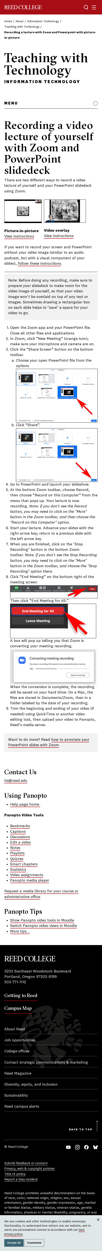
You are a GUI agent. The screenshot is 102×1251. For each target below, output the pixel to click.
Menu (11, 103)
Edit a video (20, 842)
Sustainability (16, 1095)
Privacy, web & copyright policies (29, 1168)
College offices (16, 1051)
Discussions (20, 837)
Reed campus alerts (21, 1106)
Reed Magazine (17, 1073)
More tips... (20, 931)
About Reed (14, 1029)
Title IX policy (15, 1174)
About (19, 21)
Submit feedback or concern (26, 1163)
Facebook (86, 1147)
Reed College (23, 7)
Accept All (14, 1242)
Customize (34, 1242)
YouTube (68, 1147)
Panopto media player (29, 880)
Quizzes (16, 859)
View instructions (19, 236)
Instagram (77, 1147)
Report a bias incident (21, 1179)
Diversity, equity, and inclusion (31, 1084)
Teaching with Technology (21, 26)
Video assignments (26, 875)
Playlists (17, 853)
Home (8, 21)
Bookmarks (20, 826)
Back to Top (81, 1129)
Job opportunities (19, 1040)
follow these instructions (39, 264)
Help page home (25, 804)
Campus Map (18, 1008)
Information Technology (43, 21)
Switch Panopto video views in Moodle (43, 926)
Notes (15, 848)
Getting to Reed (20, 995)
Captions (18, 832)
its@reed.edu (15, 781)
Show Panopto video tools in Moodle (42, 920)
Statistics (18, 870)
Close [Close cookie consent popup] (98, 1223)
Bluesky (95, 1147)
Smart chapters (23, 864)
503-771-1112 (15, 982)
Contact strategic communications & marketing (46, 1062)
